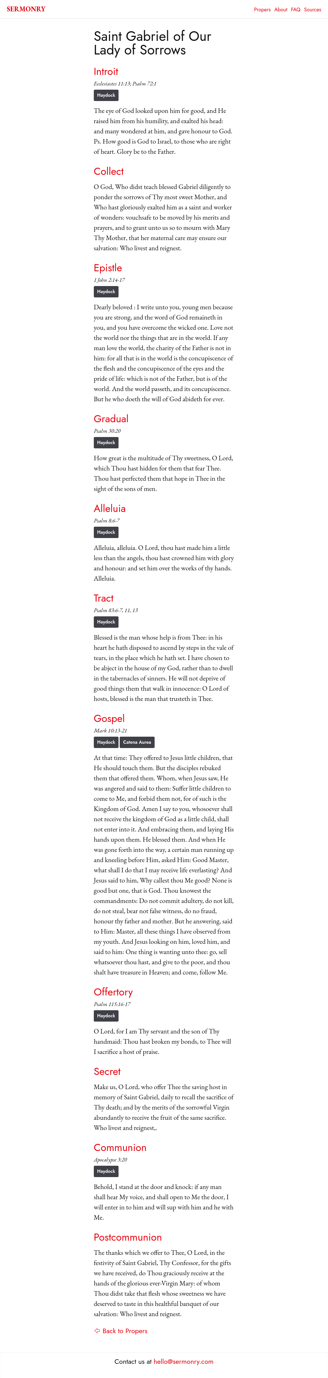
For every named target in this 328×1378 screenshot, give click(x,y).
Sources (312, 9)
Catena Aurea (137, 742)
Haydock (106, 95)
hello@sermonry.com (184, 1361)
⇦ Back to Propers (121, 1331)
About (280, 9)
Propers (262, 9)
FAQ (295, 9)
